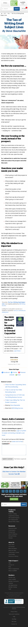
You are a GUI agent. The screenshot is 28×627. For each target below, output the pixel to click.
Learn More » (17, 351)
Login (10, 589)
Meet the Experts (13, 548)
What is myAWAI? (13, 570)
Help (10, 563)
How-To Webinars (13, 534)
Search (16, 9)
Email (18, 375)
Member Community (14, 581)
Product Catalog (13, 514)
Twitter (15, 372)
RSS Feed (14, 621)
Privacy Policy (14, 611)
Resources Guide (13, 528)
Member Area (12, 577)
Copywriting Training (14, 516)
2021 (5, 13)
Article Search (12, 530)
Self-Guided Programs (14, 517)
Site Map (14, 619)
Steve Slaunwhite (15, 405)
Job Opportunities (13, 585)
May (9, 13)
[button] (5, 3)
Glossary (11, 538)
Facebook (7, 372)
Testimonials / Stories (14, 552)
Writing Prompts (12, 536)
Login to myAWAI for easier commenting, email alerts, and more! (14, 433)
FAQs (10, 567)
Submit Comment (8, 459)
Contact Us (11, 565)
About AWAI (11, 544)
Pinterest (23, 372)
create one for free (17, 441)
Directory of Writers (13, 556)
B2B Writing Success (17, 408)
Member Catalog (13, 587)
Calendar (11, 583)
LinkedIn (11, 375)
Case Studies (12, 554)
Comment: (6, 444)
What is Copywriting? (14, 569)
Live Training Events (13, 519)
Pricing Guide (12, 532)
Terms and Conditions (14, 614)
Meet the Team (12, 550)
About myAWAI (12, 579)
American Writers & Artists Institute (18, 608)
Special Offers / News (14, 521)
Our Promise (11, 546)
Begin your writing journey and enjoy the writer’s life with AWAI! (14, 496)
